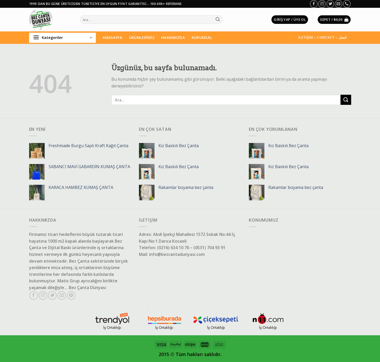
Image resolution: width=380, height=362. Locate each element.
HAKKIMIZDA (173, 37)
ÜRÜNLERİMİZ (142, 37)
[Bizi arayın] (347, 4)
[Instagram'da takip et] (322, 4)
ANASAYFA (112, 37)
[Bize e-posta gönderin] (338, 4)
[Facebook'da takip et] (313, 4)
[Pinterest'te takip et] (71, 295)
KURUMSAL (202, 37)
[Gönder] (217, 19)
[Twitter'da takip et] (330, 4)
